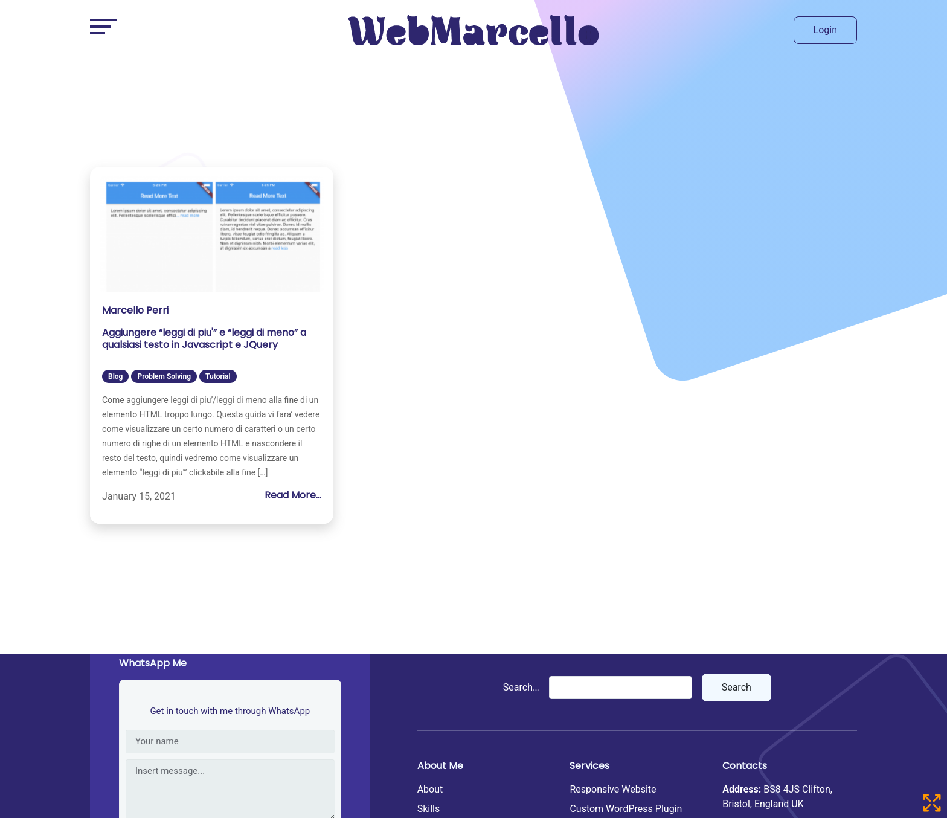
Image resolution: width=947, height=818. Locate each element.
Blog (115, 376)
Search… (521, 687)
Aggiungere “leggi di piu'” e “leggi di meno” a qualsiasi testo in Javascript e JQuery (204, 339)
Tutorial (218, 376)
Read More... (293, 495)
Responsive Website (613, 789)
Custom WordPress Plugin (626, 808)
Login (825, 30)
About (430, 789)
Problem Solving (164, 376)
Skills (428, 808)
